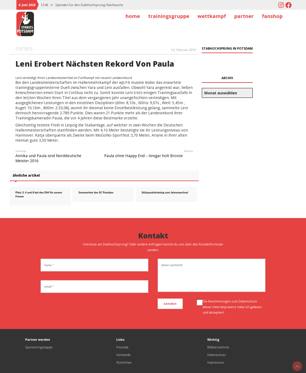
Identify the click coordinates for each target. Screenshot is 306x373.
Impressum (215, 362)
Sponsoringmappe (38, 347)
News (24, 47)
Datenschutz (247, 301)
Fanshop (272, 16)
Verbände (123, 355)
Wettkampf (211, 16)
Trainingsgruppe (168, 16)
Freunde (122, 347)
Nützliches (124, 362)
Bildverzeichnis (218, 347)
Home (132, 16)
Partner (244, 16)
